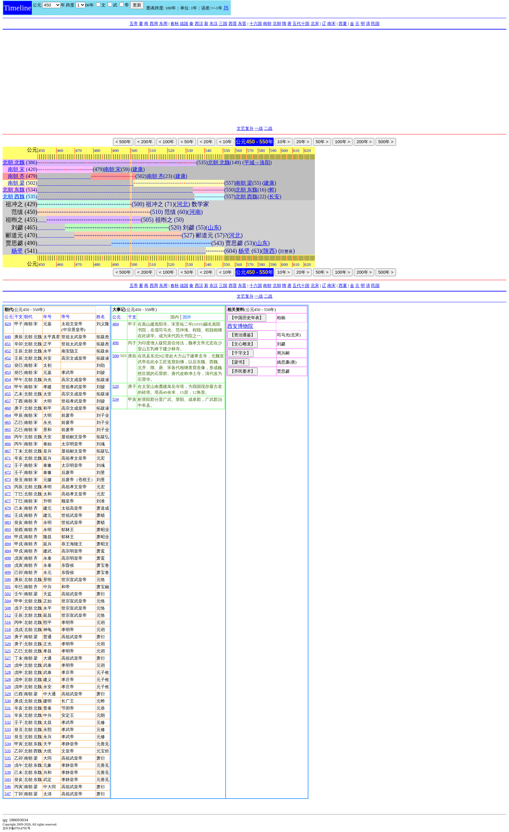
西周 (154, 23)
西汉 (199, 23)
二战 (268, 128)
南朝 (267, 23)
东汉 (213, 23)
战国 (184, 23)
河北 (182, 204)
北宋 (315, 23)
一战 (259, 128)
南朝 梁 (16, 183)
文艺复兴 (245, 128)
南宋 (331, 23)
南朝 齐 (16, 176)
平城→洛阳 (257, 162)
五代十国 (300, 23)
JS (226, 7)
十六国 (255, 23)
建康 (137, 169)
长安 (274, 196)
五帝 (134, 23)
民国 (375, 23)
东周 (163, 23)
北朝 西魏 (14, 196)
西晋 (233, 23)
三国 (223, 23)
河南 (195, 212)
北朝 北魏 (14, 162)
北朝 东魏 (14, 189)
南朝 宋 (16, 169)
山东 (213, 227)
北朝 (277, 23)
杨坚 (17, 251)
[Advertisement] (254, 78)
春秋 (174, 23)
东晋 (242, 23)
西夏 (343, 23)
